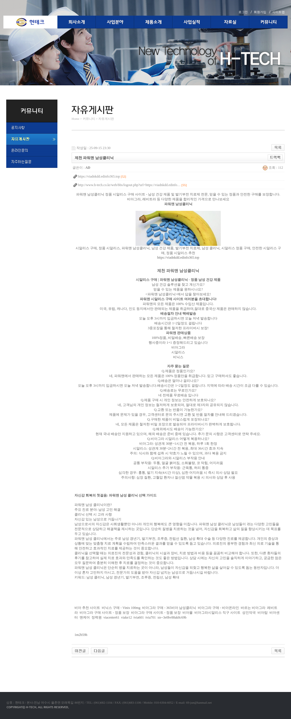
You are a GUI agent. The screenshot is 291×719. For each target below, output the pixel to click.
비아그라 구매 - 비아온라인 (218, 608)
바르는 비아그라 (253, 608)
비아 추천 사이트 (87, 608)
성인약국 (249, 613)
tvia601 (139, 617)
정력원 (97, 617)
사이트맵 (278, 12)
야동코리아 (80, 664)
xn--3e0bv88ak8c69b (171, 617)
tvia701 (151, 617)
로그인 (243, 12)
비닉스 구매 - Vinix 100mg (121, 608)
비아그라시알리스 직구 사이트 (217, 613)
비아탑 (262, 613)
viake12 (126, 617)
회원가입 (260, 12)
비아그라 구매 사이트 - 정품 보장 (104, 613)
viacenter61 (111, 617)
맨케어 (85, 617)
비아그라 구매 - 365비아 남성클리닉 (169, 608)
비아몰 (187, 613)
